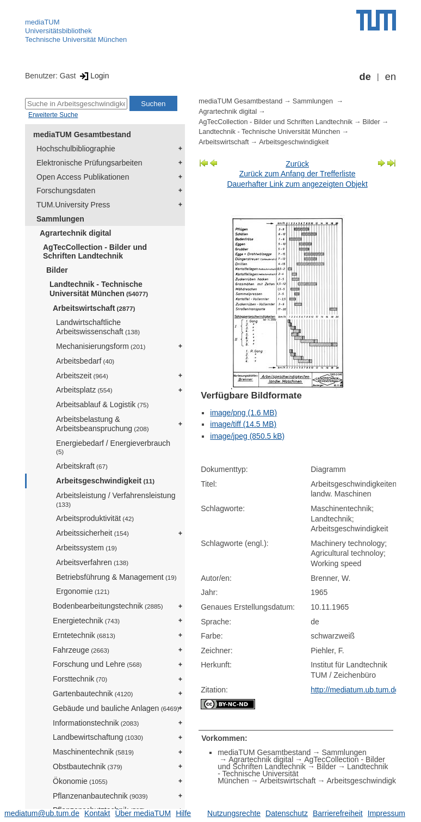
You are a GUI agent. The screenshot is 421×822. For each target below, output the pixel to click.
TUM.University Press (73, 204)
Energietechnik (86, 620)
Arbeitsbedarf (85, 361)
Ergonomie (82, 591)
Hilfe (183, 813)
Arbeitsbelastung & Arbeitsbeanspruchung (102, 424)
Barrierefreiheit (338, 813)
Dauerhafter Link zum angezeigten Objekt (297, 184)
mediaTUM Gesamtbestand (82, 134)
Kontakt (97, 813)
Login (93, 75)
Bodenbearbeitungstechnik (108, 606)
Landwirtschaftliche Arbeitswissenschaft (98, 327)
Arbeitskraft (82, 466)
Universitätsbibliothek (58, 31)
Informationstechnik (96, 723)
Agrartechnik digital (75, 233)
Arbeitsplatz (84, 389)
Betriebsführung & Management (116, 577)
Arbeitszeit (82, 375)
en (390, 76)
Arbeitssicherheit (92, 533)
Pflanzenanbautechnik (100, 796)
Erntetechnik (84, 635)
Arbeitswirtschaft (94, 308)
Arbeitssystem (86, 547)
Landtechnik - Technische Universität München (98, 289)
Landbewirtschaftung (98, 737)
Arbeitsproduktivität (95, 518)
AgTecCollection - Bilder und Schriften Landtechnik (95, 252)
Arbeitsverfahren (92, 562)
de (365, 76)
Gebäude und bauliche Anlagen (116, 708)
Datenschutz (286, 813)
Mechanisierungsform (100, 346)
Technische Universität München (76, 39)
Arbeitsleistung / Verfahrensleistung (115, 499)
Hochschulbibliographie (75, 148)
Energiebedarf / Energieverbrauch (113, 447)
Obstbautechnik (87, 766)
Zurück (297, 164)
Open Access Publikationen (82, 177)
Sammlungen (60, 218)
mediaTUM (42, 22)
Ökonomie (80, 781)
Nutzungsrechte (234, 813)
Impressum (386, 813)
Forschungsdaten (65, 190)
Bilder (57, 270)
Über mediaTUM (143, 813)
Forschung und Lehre (97, 664)
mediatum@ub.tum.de (41, 813)
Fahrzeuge (81, 650)
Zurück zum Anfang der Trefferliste (297, 173)
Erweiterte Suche (53, 115)
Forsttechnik (80, 678)
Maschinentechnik (93, 751)
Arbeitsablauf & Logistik (102, 404)
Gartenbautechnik (93, 693)
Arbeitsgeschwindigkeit (105, 480)
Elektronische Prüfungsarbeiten (89, 162)
